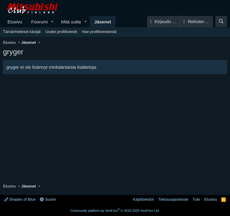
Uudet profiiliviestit (61, 31)
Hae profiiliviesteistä (99, 31)
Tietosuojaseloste (173, 199)
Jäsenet (102, 21)
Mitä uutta (71, 21)
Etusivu (14, 21)
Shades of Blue (20, 199)
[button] (52, 21)
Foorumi (39, 21)
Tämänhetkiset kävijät (22, 31)
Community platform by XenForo (115, 210)
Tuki (196, 199)
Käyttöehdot (143, 199)
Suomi (48, 199)
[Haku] (221, 21)
